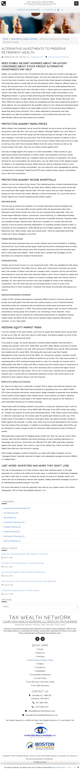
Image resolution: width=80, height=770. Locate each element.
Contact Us (54, 10)
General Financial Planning (58, 57)
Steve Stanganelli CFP (34, 57)
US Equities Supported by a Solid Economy (20, 590)
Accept (69, 767)
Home (5, 39)
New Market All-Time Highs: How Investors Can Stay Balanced (29, 581)
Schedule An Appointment (27, 10)
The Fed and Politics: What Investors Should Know (23, 572)
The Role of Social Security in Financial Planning (23, 563)
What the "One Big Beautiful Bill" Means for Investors (25, 554)
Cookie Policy (60, 767)
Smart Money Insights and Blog (24, 39)
